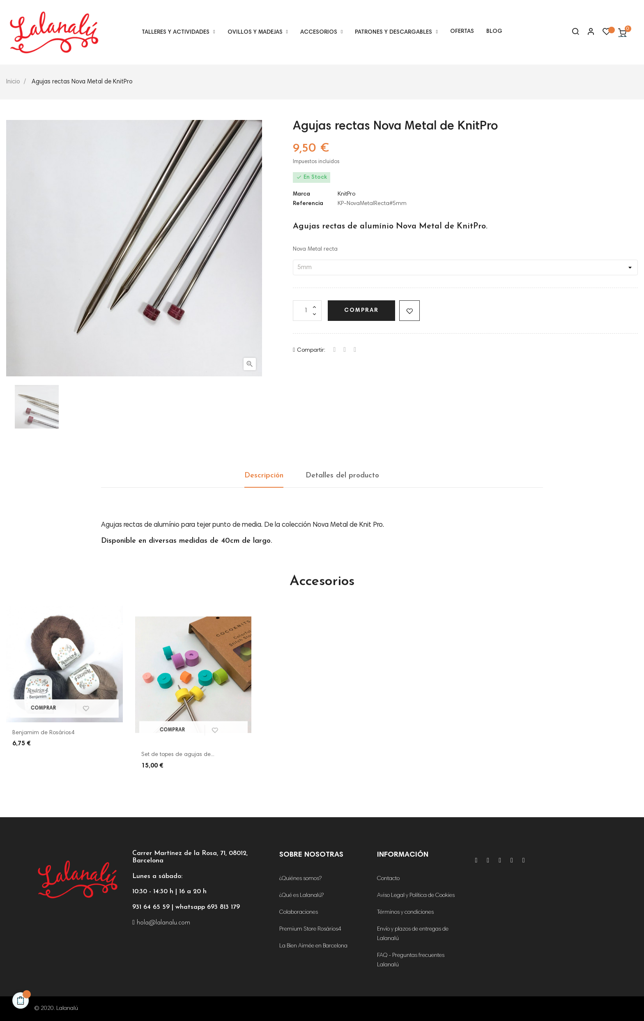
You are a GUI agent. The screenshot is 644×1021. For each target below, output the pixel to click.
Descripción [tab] (263, 475)
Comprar (361, 310)
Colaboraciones (298, 912)
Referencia (308, 204)
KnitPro (346, 194)
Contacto (388, 879)
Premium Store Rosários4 (310, 929)
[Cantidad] (307, 310)
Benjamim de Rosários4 (43, 733)
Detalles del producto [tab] (342, 475)
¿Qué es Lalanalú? (301, 896)
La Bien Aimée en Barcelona (313, 946)
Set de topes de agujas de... (177, 755)
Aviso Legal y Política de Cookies (416, 896)
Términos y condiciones (405, 912)
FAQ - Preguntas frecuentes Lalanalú (410, 960)
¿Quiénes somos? (300, 879)
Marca (301, 194)
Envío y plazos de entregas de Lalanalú (412, 934)
